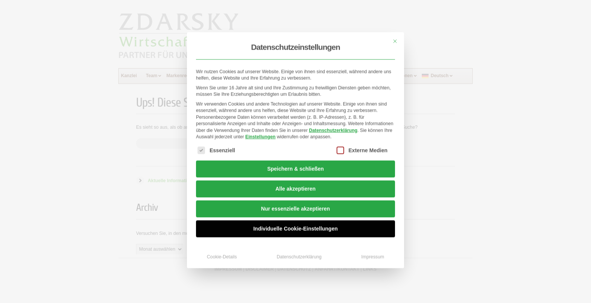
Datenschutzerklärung (333, 119)
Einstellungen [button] (260, 125)
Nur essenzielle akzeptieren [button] (295, 198)
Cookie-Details (222, 246)
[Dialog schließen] (395, 30)
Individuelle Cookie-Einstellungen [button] (295, 218)
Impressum (372, 246)
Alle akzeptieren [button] (296, 178)
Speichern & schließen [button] (295, 158)
